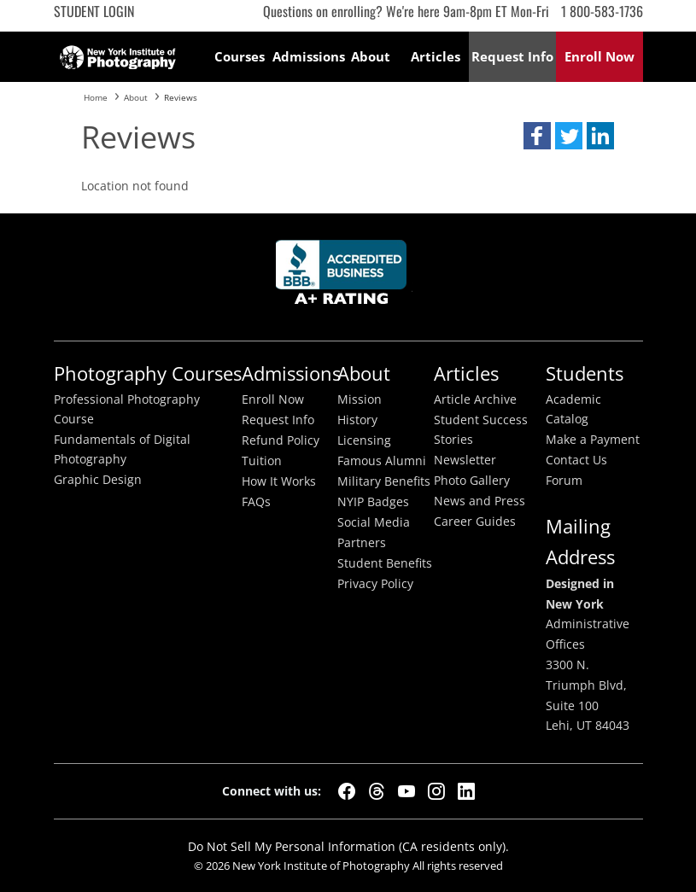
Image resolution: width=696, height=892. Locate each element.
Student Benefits (384, 563)
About (370, 56)
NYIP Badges (373, 502)
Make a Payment (593, 439)
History (357, 420)
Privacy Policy (375, 584)
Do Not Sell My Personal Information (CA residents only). (348, 846)
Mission (359, 399)
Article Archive (475, 399)
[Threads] (376, 791)
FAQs (256, 502)
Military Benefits (383, 481)
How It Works (279, 481)
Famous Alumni (381, 461)
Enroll (599, 56)
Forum (564, 480)
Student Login (94, 11)
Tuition (262, 461)
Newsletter (465, 460)
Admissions (305, 56)
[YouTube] (406, 791)
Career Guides (475, 521)
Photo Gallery (472, 480)
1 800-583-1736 (602, 11)
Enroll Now (273, 399)
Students (584, 373)
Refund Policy (280, 440)
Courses (239, 56)
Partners (361, 543)
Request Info (278, 420)
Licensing (364, 440)
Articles (435, 56)
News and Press (479, 501)
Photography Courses (148, 373)
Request (512, 56)
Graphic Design (98, 479)
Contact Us (576, 460)
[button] (537, 135)
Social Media (373, 522)
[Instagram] (436, 791)
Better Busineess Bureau (344, 277)
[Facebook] (346, 791)
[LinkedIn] (466, 791)
